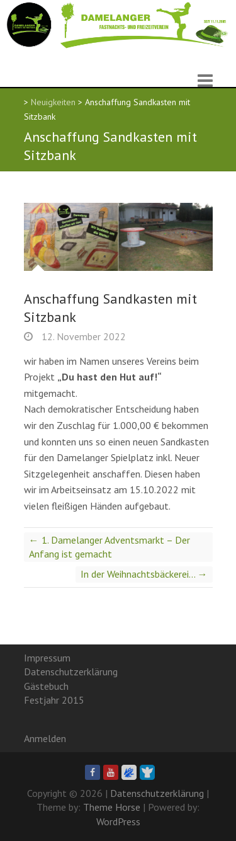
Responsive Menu (205, 80)
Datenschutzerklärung (71, 671)
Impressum (47, 657)
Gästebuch (46, 686)
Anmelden (45, 738)
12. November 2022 (82, 336)
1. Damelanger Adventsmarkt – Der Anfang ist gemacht (109, 547)
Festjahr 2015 (54, 700)
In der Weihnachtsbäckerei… (144, 574)
